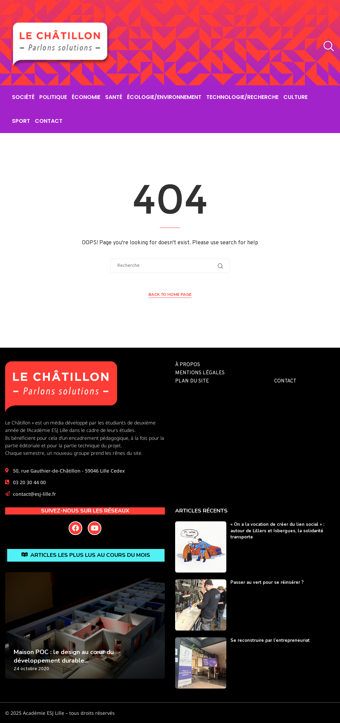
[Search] (327, 46)
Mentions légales (200, 373)
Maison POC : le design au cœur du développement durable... (64, 656)
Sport (21, 121)
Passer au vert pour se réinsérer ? (267, 582)
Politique (53, 97)
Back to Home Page (170, 294)
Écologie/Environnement (164, 97)
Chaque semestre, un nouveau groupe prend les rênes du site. (73, 453)
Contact (48, 121)
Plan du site (192, 381)
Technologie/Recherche (242, 97)
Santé (113, 97)
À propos (187, 365)
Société (23, 97)
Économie (86, 97)
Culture (295, 97)
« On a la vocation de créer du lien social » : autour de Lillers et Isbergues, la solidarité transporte (277, 530)
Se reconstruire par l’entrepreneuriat (270, 640)
